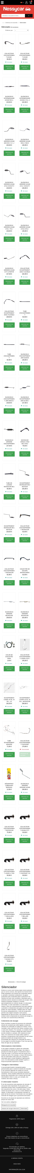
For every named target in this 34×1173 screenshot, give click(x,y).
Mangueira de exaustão (8, 1105)
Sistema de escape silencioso (10, 1108)
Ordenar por (9, 30)
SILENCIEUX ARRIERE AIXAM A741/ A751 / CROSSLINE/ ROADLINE (24, 212)
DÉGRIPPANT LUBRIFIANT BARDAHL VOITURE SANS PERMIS (9, 771)
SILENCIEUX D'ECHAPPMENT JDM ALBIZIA (24, 339)
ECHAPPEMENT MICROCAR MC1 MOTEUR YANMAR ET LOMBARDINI (9, 513)
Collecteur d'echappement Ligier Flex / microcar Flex (24, 642)
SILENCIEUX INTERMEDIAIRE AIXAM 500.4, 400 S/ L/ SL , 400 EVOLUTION (9, 83)
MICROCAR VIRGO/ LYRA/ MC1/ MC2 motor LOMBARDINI (24, 427)
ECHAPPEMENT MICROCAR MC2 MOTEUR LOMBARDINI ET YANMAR (24, 470)
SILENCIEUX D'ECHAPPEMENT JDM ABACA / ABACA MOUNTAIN (9, 384)
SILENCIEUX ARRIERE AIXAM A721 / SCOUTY (24, 167)
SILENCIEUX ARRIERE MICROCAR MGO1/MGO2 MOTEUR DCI (24, 599)
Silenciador (24, 1108)
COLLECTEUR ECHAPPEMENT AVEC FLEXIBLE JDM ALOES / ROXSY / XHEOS (9, 298)
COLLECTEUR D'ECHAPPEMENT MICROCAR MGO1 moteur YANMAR (9, 556)
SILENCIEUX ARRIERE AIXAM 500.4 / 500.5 (24, 124)
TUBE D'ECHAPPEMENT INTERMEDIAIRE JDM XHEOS (9, 341)
